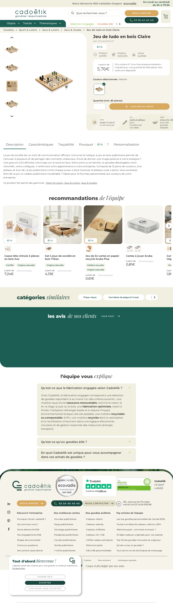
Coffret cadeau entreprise (99, 540)
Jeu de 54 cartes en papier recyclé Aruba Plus (102, 257)
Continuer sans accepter (45, 589)
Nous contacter (99, 503)
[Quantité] (99, 106)
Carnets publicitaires (65, 540)
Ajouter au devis (140, 106)
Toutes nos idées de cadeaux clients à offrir (139, 524)
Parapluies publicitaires (66, 535)
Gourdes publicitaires (65, 519)
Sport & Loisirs (28, 29)
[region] (94, 24)
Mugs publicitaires (63, 524)
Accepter (45, 583)
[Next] (11, 116)
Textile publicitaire (63, 545)
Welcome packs (94, 545)
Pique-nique (89, 297)
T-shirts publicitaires (64, 550)
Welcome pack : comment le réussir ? (136, 529)
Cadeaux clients (94, 519)
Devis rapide (31, 503)
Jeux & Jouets (72, 29)
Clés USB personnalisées (99, 550)
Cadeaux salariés (94, 524)
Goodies (9, 29)
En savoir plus (18, 568)
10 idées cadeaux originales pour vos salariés (140, 535)
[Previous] (11, 37)
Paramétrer (45, 577)
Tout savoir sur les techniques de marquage (139, 550)
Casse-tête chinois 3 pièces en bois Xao (21, 257)
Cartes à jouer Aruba (139, 255)
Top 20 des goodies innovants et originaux (139, 540)
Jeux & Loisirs (50, 29)
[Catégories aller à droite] (169, 226)
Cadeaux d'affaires (95, 529)
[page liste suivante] (119, 24)
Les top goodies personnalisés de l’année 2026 (141, 519)
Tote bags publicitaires (66, 529)
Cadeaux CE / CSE (95, 535)
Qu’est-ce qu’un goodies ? (130, 545)
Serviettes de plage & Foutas (124, 297)
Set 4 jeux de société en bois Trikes (60, 257)
